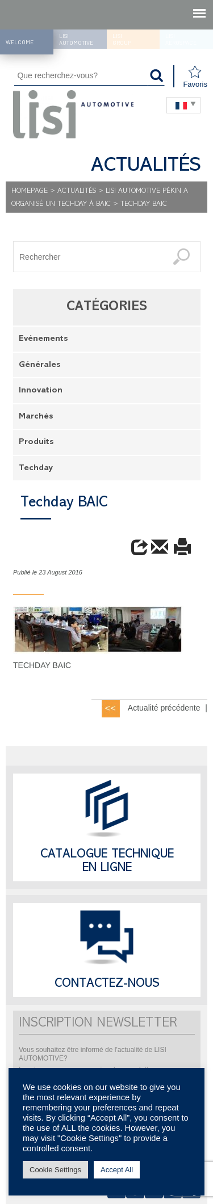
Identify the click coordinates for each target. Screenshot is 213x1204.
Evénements (43, 339)
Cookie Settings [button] (55, 1169)
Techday (36, 468)
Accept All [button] (117, 1169)
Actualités (76, 191)
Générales (40, 365)
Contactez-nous (107, 984)
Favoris (195, 76)
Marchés (36, 417)
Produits (36, 442)
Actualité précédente (164, 707)
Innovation (40, 391)
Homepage (29, 191)
